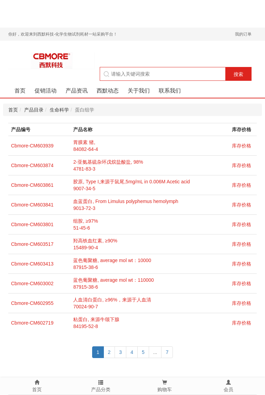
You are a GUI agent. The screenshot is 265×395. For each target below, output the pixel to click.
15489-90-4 (85, 247)
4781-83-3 (84, 169)
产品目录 (33, 110)
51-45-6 (81, 228)
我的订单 (243, 34)
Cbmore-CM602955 (32, 303)
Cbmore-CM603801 (32, 224)
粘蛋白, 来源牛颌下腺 (96, 319)
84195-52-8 (85, 326)
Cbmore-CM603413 (32, 264)
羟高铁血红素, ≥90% (95, 240)
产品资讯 (77, 91)
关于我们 (139, 91)
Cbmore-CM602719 (32, 323)
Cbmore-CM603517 (32, 244)
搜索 (238, 74)
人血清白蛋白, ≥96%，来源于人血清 (112, 299)
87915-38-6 (85, 267)
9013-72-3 (84, 208)
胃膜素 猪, (84, 142)
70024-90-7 (85, 306)
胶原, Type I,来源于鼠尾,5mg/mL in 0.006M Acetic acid (131, 181)
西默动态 (108, 91)
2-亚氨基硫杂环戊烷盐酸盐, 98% (108, 162)
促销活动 (46, 91)
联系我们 (170, 91)
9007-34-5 (84, 188)
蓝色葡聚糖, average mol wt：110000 (113, 280)
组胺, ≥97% (85, 221)
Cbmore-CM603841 (32, 205)
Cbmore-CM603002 (32, 283)
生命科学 (59, 110)
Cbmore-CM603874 (32, 165)
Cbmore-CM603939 (32, 145)
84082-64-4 (85, 149)
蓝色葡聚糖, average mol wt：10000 (112, 260)
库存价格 (241, 145)
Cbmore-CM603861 (32, 185)
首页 (20, 91)
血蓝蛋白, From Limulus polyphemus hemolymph (125, 201)
